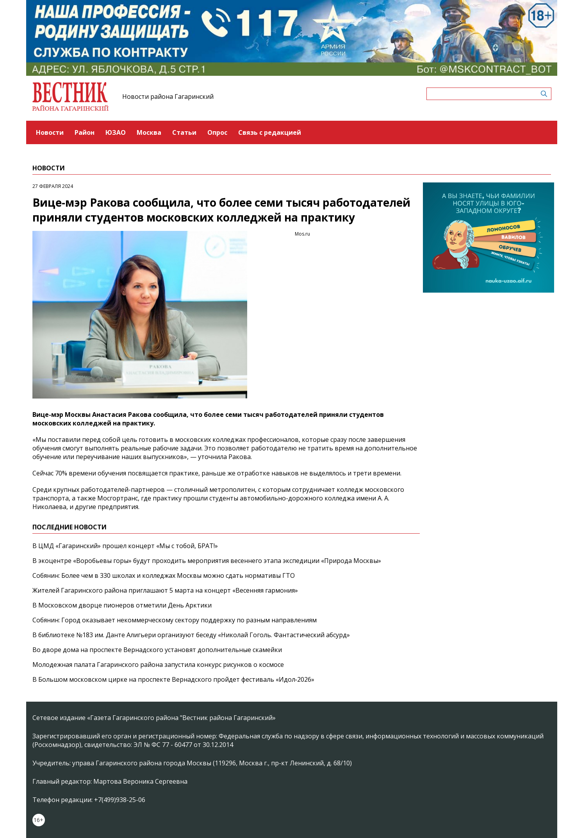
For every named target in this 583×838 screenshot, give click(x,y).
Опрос (217, 132)
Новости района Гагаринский (168, 96)
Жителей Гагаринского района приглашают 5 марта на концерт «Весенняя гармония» (165, 590)
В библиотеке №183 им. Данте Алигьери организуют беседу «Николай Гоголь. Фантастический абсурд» (191, 635)
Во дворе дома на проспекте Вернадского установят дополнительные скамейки (157, 649)
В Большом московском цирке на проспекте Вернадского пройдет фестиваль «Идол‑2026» (173, 679)
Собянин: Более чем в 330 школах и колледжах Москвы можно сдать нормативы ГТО (163, 575)
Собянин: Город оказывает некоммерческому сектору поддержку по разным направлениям (174, 620)
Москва (149, 132)
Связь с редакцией (269, 132)
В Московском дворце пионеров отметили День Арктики (122, 605)
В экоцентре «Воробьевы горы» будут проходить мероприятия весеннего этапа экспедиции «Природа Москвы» (206, 560)
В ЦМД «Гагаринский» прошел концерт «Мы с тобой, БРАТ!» (125, 545)
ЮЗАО (115, 132)
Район (84, 132)
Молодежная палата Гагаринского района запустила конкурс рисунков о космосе (158, 664)
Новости (50, 132)
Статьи (184, 132)
